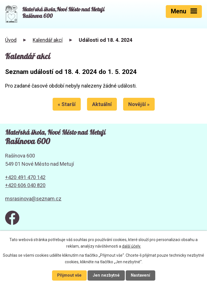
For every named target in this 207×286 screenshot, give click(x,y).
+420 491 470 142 (25, 177)
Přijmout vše (69, 275)
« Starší (67, 104)
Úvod (10, 40)
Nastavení (140, 275)
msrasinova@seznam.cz (33, 199)
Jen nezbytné (106, 275)
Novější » (139, 104)
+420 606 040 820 (25, 185)
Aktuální (102, 104)
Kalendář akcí (48, 40)
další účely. (131, 246)
